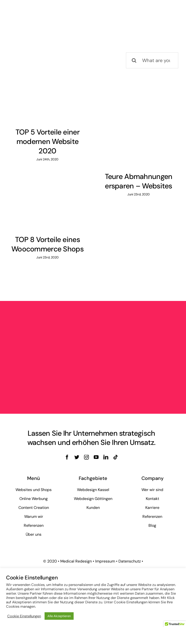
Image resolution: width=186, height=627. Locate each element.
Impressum (105, 561)
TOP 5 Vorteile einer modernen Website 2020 (47, 141)
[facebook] (67, 457)
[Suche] (134, 60)
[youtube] (96, 457)
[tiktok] (115, 457)
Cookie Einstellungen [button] (24, 616)
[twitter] (76, 457)
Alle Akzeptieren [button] (59, 616)
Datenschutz (129, 561)
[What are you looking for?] (152, 60)
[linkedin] (105, 457)
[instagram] (86, 457)
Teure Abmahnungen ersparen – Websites (138, 181)
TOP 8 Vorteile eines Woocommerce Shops (47, 244)
